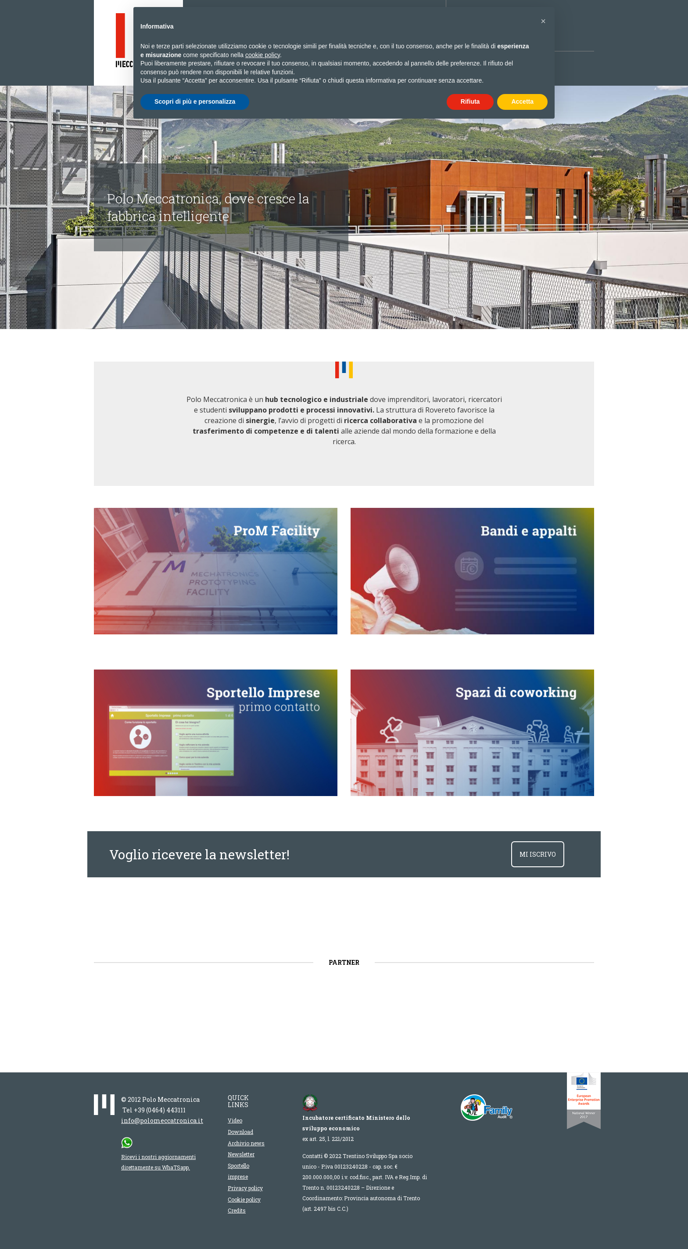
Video (235, 1120)
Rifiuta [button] (470, 101)
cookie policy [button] (262, 54)
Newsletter (241, 1154)
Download (240, 1131)
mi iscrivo (538, 854)
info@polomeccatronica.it (162, 1120)
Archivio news (246, 1143)
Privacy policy (245, 1187)
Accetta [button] (522, 101)
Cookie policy (244, 1199)
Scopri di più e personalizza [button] (194, 101)
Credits (237, 1210)
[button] (543, 21)
